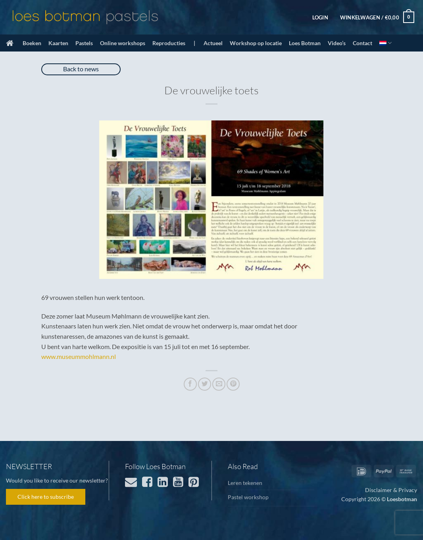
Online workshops (122, 43)
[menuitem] (385, 43)
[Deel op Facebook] (190, 384)
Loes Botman (305, 43)
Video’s (337, 43)
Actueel (213, 43)
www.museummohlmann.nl (78, 356)
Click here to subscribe (45, 496)
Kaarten (58, 43)
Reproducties (168, 43)
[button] (320, 17)
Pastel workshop (248, 497)
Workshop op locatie (256, 43)
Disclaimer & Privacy (391, 490)
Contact (362, 43)
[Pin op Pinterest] (233, 384)
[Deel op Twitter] (204, 384)
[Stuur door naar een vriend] (218, 384)
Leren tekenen (245, 482)
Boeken (32, 43)
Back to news (81, 69)
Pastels (84, 43)
